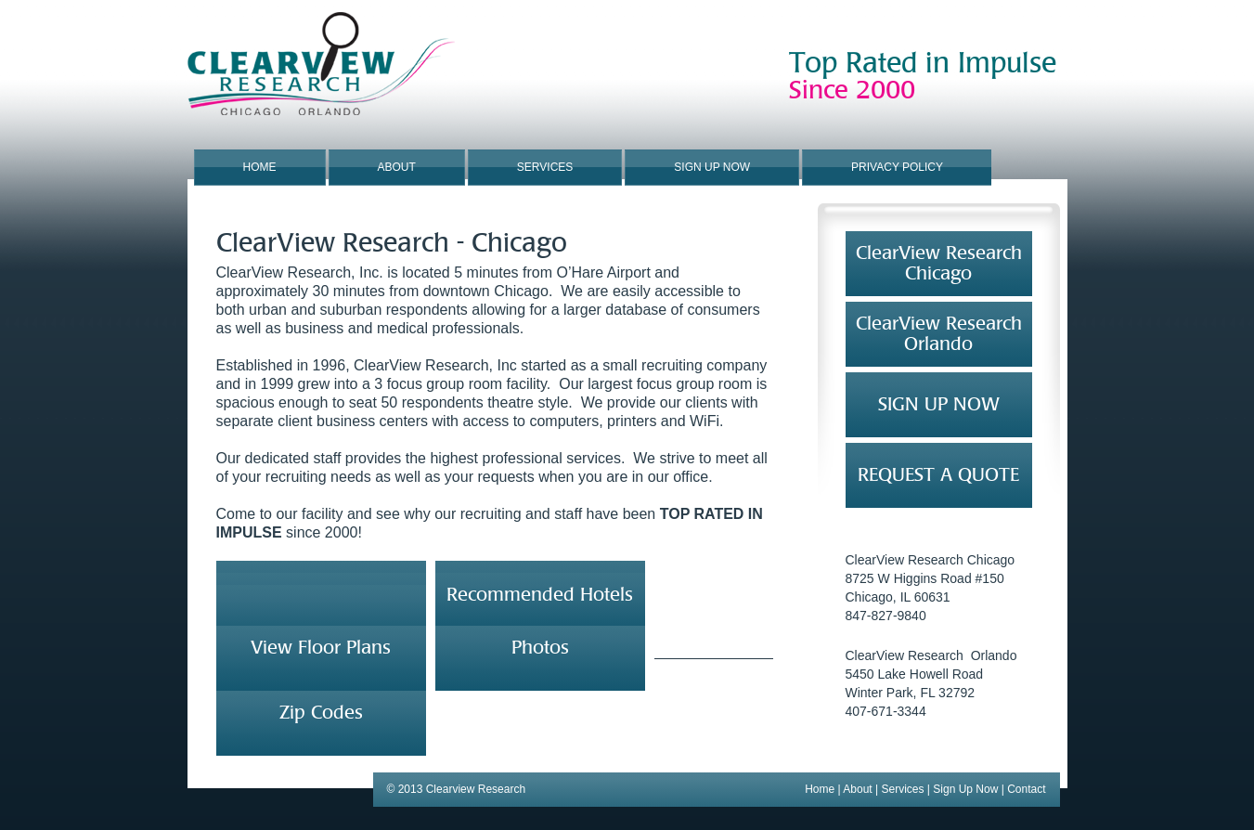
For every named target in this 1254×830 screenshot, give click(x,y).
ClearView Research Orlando (939, 334)
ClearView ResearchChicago (939, 263)
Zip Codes (321, 712)
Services (545, 167)
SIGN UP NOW (939, 404)
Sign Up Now (712, 167)
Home (260, 167)
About (397, 167)
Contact (1026, 789)
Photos (540, 647)
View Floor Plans (321, 647)
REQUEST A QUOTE (938, 475)
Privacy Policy (897, 167)
